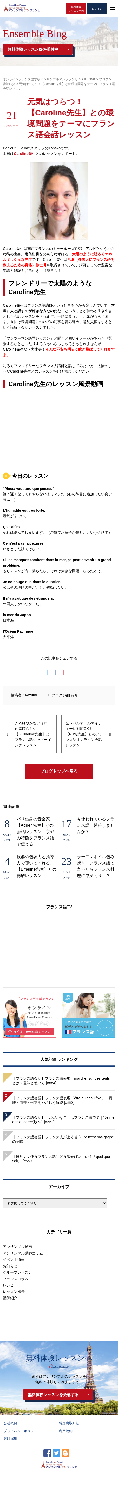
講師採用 (10, 1439)
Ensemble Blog (35, 34)
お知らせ (10, 1266)
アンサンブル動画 (17, 1247)
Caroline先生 (25, 153)
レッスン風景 (14, 1292)
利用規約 (66, 1431)
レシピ (8, 1285)
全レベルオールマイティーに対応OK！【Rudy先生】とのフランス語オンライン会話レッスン (84, 734)
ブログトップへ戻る (59, 771)
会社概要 (10, 1423)
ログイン (97, 8)
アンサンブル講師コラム (23, 1253)
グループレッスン (17, 1272)
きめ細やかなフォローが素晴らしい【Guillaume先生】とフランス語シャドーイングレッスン (33, 734)
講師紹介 (70, 695)
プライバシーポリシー (20, 1431)
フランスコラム (15, 1279)
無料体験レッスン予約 (76, 8)
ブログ (56, 695)
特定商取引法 (69, 1423)
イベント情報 (14, 1259)
